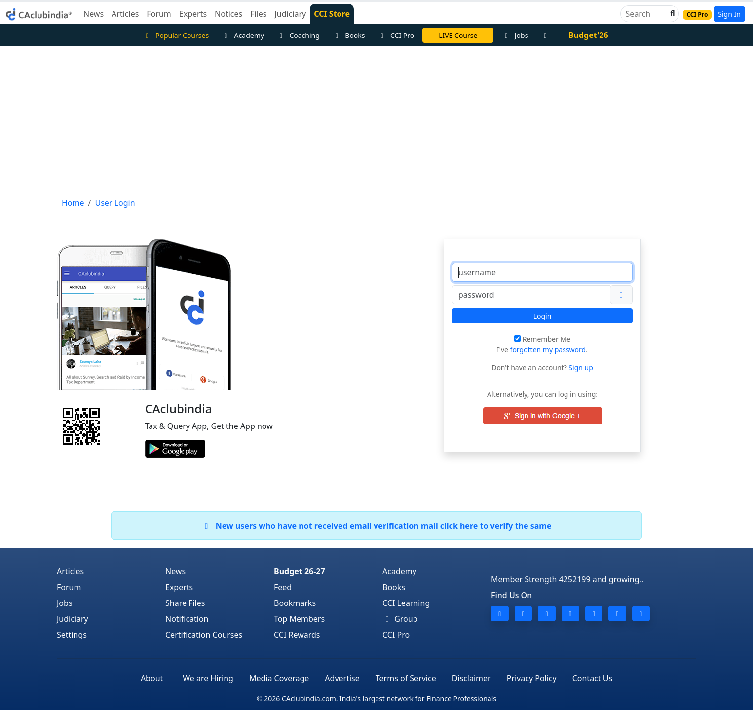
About (152, 678)
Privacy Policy (532, 678)
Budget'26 (588, 35)
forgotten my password (548, 349)
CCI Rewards (297, 634)
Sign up (580, 367)
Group (400, 618)
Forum (69, 587)
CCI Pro (396, 35)
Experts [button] (193, 13)
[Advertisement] (376, 120)
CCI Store (332, 13)
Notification (187, 618)
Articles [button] (125, 13)
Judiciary (72, 618)
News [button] (93, 13)
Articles (70, 571)
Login (542, 315)
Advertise (342, 678)
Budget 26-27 (299, 571)
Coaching (298, 35)
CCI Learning (406, 603)
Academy (243, 35)
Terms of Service (406, 678)
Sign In (729, 14)
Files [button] (258, 13)
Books (349, 35)
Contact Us (592, 678)
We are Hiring (208, 678)
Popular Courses (176, 35)
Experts (179, 587)
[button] (672, 14)
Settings (72, 634)
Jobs (515, 35)
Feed (283, 587)
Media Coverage (279, 678)
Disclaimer (471, 678)
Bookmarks (295, 603)
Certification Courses (203, 634)
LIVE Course (458, 35)
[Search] (646, 13)
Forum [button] (159, 13)
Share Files (185, 603)
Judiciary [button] (290, 13)
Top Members (299, 618)
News (175, 571)
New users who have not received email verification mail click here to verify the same (376, 525)
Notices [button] (228, 13)
